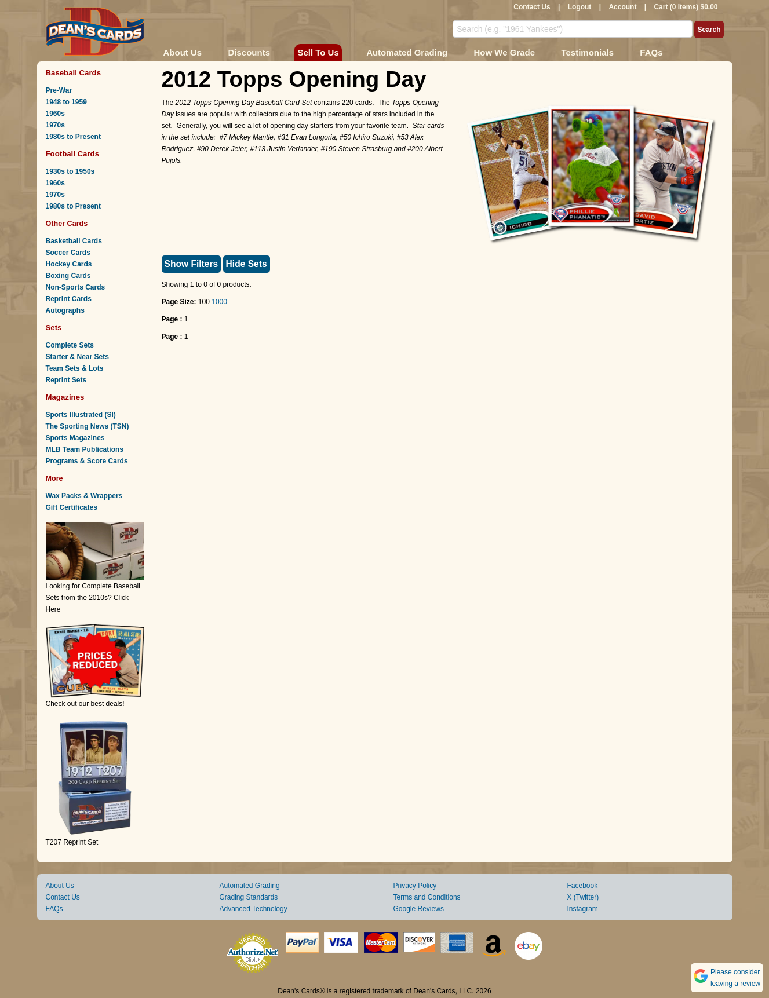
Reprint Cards (69, 299)
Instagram (582, 909)
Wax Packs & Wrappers (84, 496)
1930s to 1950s (70, 171)
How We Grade (504, 52)
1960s (55, 113)
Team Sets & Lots (75, 368)
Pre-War (59, 90)
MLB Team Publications (84, 449)
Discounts (249, 52)
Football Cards (73, 153)
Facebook (582, 886)
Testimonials (587, 52)
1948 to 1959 (66, 102)
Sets (54, 327)
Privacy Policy (415, 886)
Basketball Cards (74, 241)
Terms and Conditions (427, 897)
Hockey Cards (69, 264)
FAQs (651, 52)
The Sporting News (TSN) (87, 426)
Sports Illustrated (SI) (81, 415)
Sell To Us (317, 52)
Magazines (65, 397)
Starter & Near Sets (77, 357)
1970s (55, 125)
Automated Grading (406, 52)
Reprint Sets (66, 380)
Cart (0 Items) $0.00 (685, 7)
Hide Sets (246, 264)
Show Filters (191, 264)
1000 (219, 302)
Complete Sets (70, 345)
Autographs (65, 310)
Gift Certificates (71, 507)
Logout (580, 7)
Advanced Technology (253, 909)
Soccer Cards (68, 252)
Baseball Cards (73, 72)
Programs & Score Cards (87, 461)
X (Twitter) (583, 897)
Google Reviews (418, 909)
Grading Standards (249, 897)
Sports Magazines (75, 438)
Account (622, 7)
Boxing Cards (68, 276)
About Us (182, 52)
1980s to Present (73, 137)
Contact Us (531, 7)
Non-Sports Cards (75, 287)
